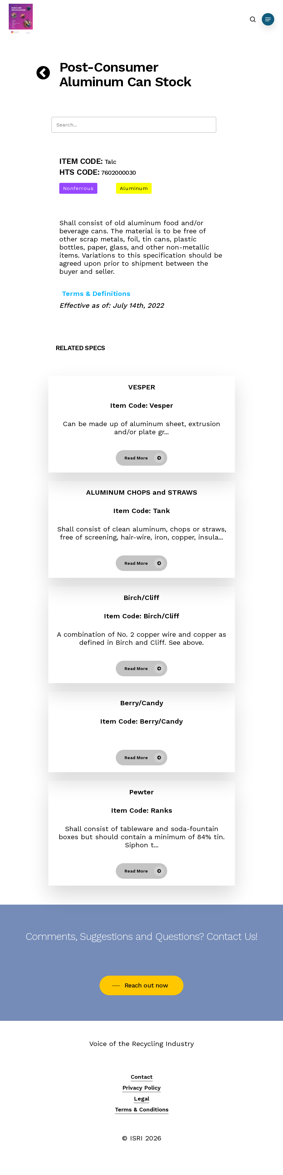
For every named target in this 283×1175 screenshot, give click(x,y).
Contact (142, 1076)
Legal (141, 1098)
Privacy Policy (141, 1087)
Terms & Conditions (141, 1109)
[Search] (133, 125)
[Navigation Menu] (268, 19)
